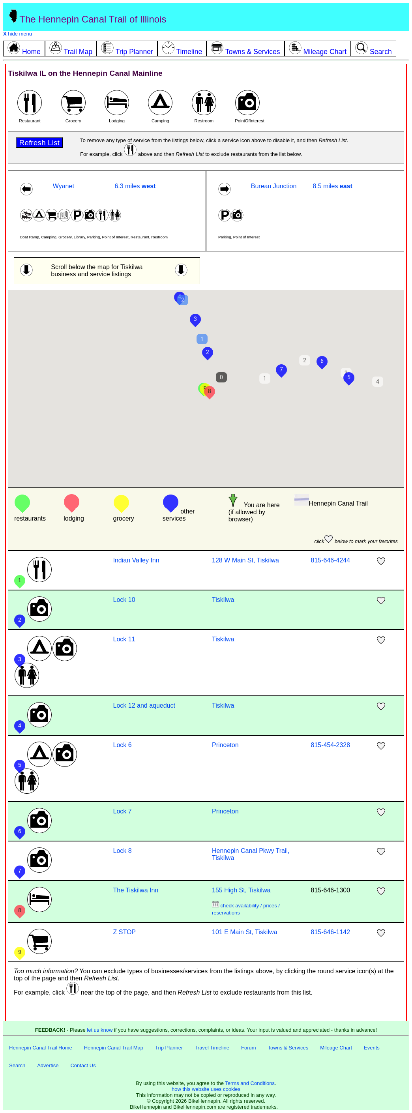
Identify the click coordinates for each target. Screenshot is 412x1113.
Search (17, 1065)
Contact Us (83, 1065)
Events (372, 1048)
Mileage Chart (336, 1048)
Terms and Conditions (250, 1083)
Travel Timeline (212, 1048)
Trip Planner (169, 1048)
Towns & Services (288, 1048)
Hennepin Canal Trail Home (40, 1048)
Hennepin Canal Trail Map (113, 1048)
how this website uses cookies (206, 1089)
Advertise (47, 1065)
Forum (248, 1048)
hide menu (17, 34)
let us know (99, 1030)
